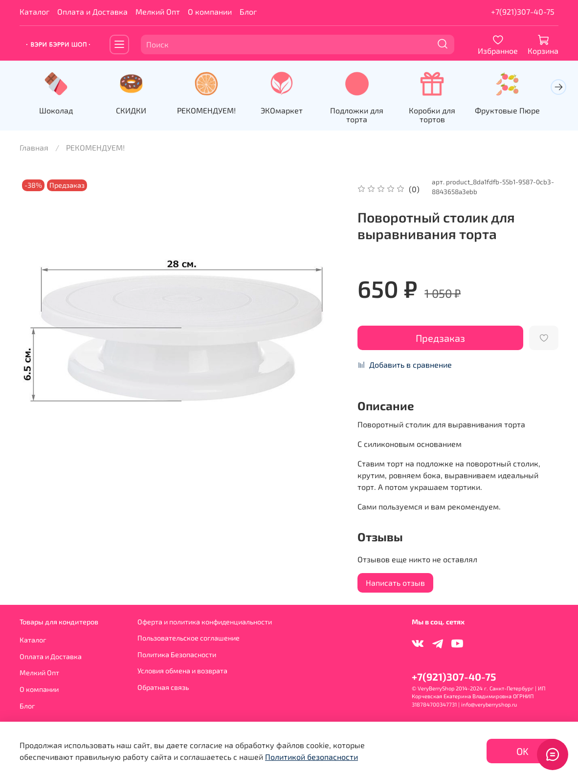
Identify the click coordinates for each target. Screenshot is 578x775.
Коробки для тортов (444, 111)
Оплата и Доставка (92, 11)
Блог (248, 11)
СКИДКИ (134, 111)
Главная (34, 148)
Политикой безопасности (311, 756)
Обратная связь (163, 687)
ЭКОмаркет (289, 111)
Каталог (34, 11)
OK (522, 751)
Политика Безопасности (176, 654)
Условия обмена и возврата (182, 670)
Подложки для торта (366, 116)
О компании (210, 11)
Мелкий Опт (157, 11)
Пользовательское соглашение (188, 638)
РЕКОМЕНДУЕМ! (211, 111)
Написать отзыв (395, 583)
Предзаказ (440, 338)
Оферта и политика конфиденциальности (204, 622)
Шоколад (57, 111)
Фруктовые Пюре (521, 111)
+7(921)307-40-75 (523, 11)
